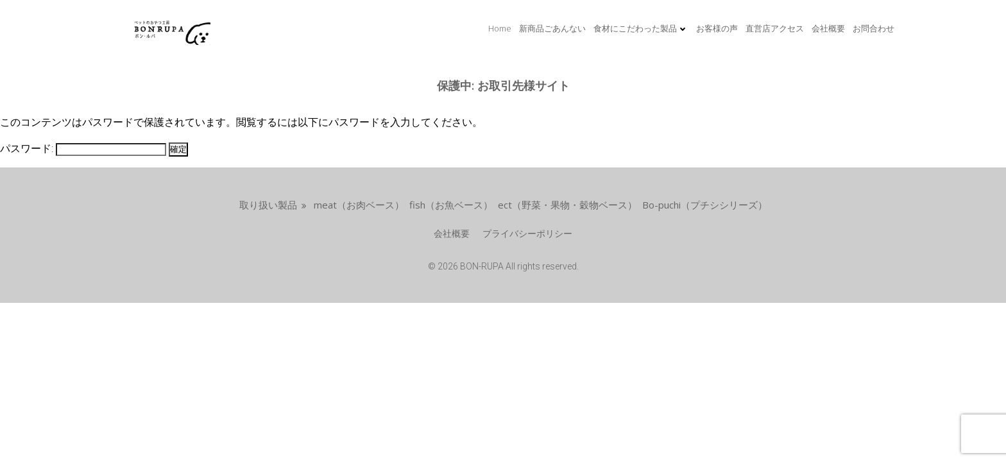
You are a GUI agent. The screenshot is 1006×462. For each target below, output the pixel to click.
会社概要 (828, 28)
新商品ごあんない (552, 28)
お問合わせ (873, 28)
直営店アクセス (775, 28)
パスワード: (83, 148)
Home (499, 28)
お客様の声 (717, 28)
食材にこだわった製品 (640, 28)
